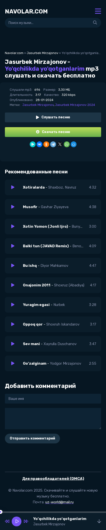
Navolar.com (14, 53)
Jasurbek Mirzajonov (42, 53)
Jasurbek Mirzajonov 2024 (75, 105)
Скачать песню (53, 132)
